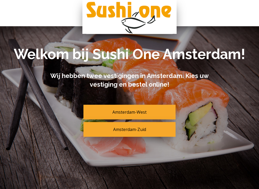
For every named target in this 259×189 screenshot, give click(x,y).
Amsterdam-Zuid (129, 129)
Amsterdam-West (129, 112)
